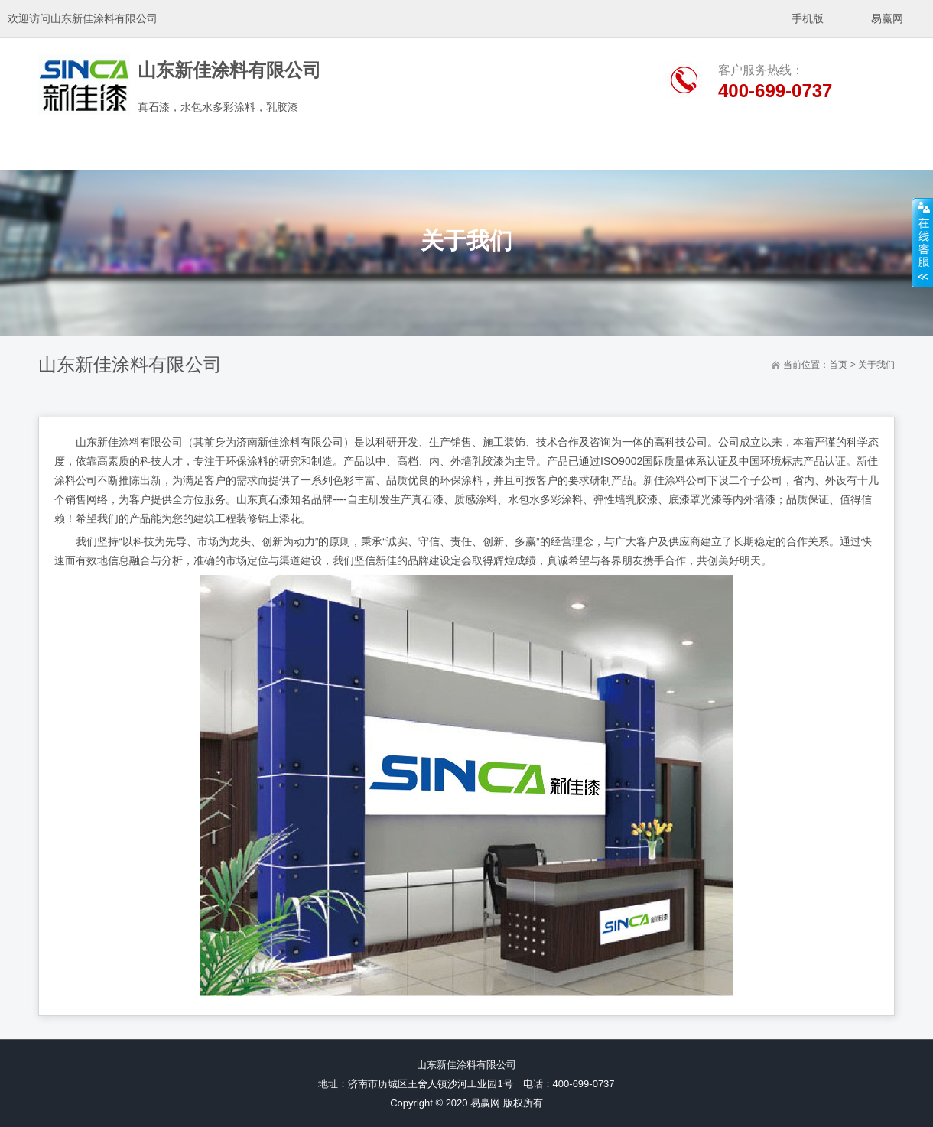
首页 (838, 364)
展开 (922, 242)
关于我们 (876, 364)
